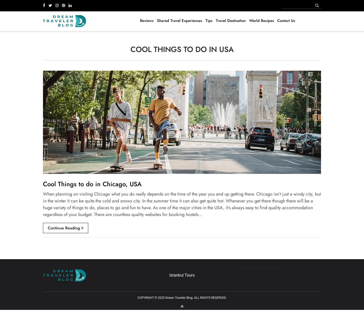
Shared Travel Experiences (179, 20)
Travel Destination (231, 20)
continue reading (65, 228)
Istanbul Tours (182, 275)
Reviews (146, 20)
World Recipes (261, 20)
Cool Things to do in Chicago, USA (92, 184)
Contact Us (286, 20)
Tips (209, 20)
